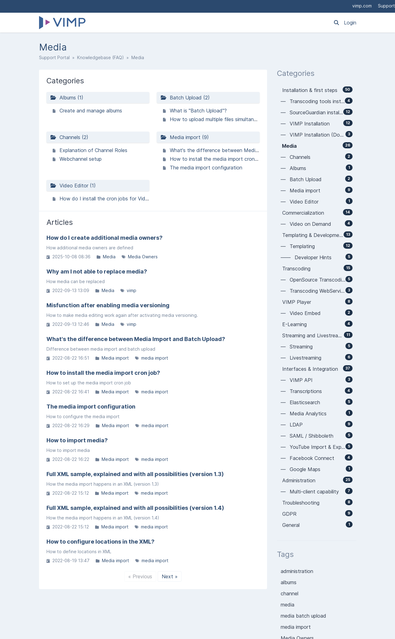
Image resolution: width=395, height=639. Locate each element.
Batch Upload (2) (185, 97)
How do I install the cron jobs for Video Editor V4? (118, 198)
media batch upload (303, 616)
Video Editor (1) (73, 185)
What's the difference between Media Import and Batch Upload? (245, 150)
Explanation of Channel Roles (93, 150)
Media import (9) (184, 137)
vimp (131, 290)
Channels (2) (69, 137)
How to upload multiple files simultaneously (219, 119)
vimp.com (362, 5)
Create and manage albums (90, 110)
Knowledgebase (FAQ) (100, 57)
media (287, 605)
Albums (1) (66, 97)
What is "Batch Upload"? (198, 110)
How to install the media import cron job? (218, 159)
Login (350, 23)
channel (289, 593)
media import (154, 358)
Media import (115, 358)
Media (109, 256)
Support (386, 5)
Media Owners (143, 256)
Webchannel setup (80, 159)
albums (288, 582)
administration (297, 571)
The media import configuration (206, 167)
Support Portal (54, 57)
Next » (170, 576)
